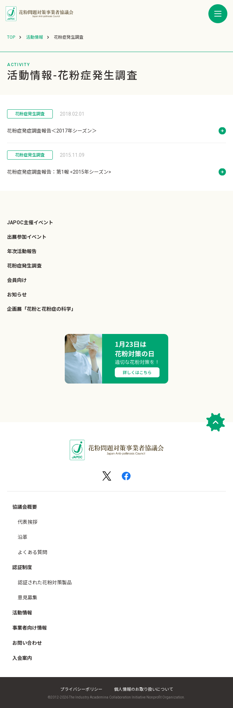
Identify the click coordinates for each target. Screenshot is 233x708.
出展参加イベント (26, 237)
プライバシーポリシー (81, 689)
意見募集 (27, 597)
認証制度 (22, 567)
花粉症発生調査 (30, 113)
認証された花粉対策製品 (45, 582)
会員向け (17, 280)
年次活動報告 (22, 251)
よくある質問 (32, 552)
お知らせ (17, 294)
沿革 (22, 537)
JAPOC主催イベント (30, 222)
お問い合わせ (27, 643)
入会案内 (22, 658)
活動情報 (22, 613)
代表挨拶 (27, 522)
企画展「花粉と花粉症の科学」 (41, 309)
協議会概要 (24, 507)
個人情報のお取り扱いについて (143, 689)
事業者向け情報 (29, 628)
